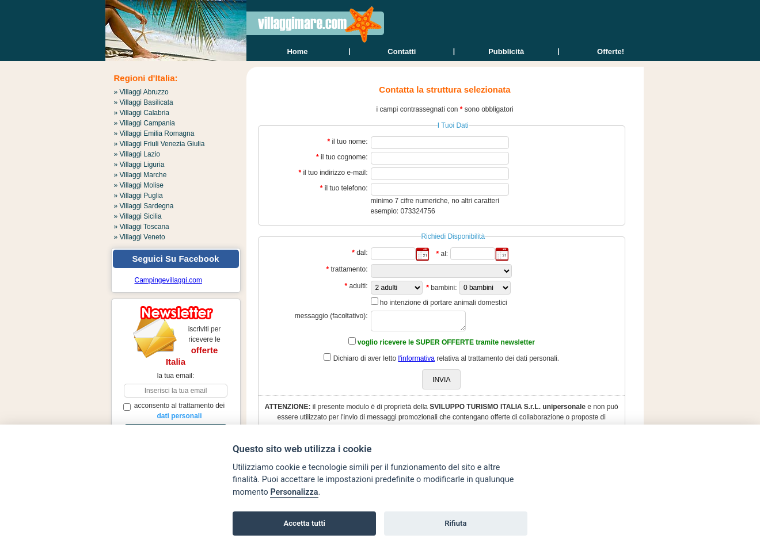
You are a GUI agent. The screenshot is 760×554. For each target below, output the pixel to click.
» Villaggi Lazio (137, 154)
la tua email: (176, 376)
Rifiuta (455, 523)
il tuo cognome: (344, 157)
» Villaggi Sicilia (138, 216)
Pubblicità (506, 51)
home (297, 51)
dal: (361, 253)
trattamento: (348, 269)
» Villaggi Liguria (139, 165)
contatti (401, 51)
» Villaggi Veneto (139, 237)
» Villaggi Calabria (142, 113)
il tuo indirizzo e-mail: (335, 173)
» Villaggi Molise (139, 185)
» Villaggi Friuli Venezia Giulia (159, 144)
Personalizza (294, 492)
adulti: (358, 286)
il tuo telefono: (346, 188)
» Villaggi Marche (140, 175)
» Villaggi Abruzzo (141, 92)
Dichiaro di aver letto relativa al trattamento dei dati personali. (446, 358)
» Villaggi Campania (145, 123)
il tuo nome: (349, 141)
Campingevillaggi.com (168, 280)
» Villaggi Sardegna (144, 206)
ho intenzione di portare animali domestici (443, 303)
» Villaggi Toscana (141, 227)
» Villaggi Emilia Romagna (154, 133)
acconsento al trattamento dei (174, 411)
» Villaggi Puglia (138, 196)
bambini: (444, 288)
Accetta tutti (304, 523)
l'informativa (416, 358)
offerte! (610, 51)
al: (444, 254)
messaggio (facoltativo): (331, 316)
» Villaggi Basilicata (143, 102)
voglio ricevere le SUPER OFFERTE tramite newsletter (446, 342)
